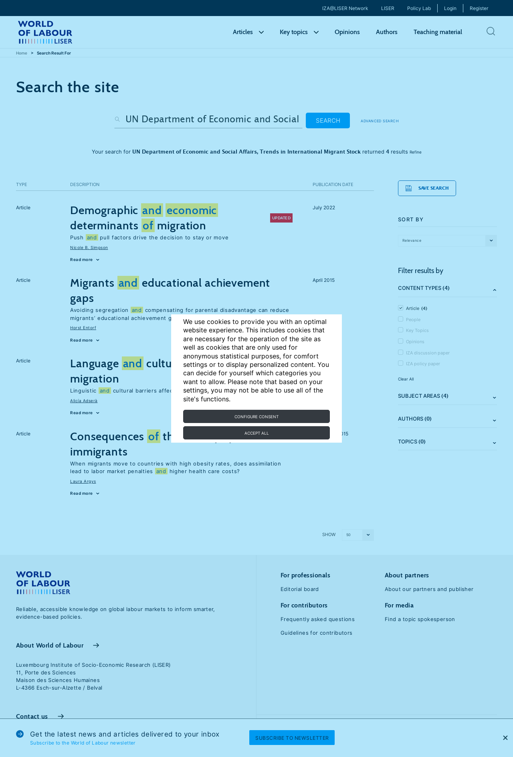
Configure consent (256, 416)
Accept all (256, 433)
